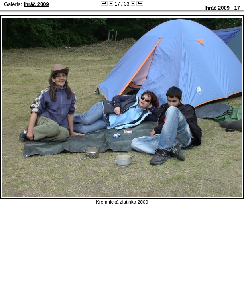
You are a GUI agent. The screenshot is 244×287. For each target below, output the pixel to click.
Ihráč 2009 (36, 4)
